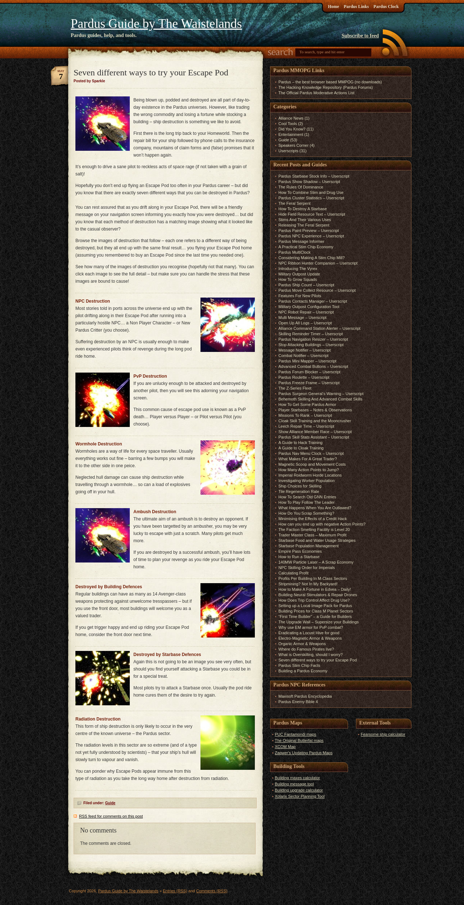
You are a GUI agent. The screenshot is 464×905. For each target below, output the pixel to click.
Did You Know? (292, 129)
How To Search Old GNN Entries (307, 497)
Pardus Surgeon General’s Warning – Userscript (321, 393)
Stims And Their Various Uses (304, 219)
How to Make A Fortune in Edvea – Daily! (314, 589)
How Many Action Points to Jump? (308, 470)
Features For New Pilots (299, 296)
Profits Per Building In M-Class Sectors (312, 578)
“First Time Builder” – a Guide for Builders (315, 616)
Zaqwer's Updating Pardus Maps (303, 753)
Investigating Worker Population (306, 480)
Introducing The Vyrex (297, 268)
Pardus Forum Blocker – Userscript (309, 372)
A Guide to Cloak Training (301, 448)
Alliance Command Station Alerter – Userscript (319, 328)
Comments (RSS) (211, 891)
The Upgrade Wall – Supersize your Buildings (318, 622)
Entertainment (290, 134)
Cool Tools (287, 123)
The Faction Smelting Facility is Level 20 (314, 529)
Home (333, 6)
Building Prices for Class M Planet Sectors (315, 611)
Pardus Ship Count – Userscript (306, 285)
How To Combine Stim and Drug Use (311, 192)
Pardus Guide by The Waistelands (156, 24)
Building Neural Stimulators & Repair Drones (317, 595)
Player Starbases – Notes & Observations (315, 410)
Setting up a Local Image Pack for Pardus (315, 605)
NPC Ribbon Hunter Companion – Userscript (317, 263)
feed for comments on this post (111, 816)
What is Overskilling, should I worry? (310, 654)
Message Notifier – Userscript (304, 350)
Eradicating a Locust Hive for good (308, 633)
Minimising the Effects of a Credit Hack (312, 518)
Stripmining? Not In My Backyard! (307, 584)
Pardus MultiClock (294, 252)
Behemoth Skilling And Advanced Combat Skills (320, 399)
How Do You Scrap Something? (306, 513)
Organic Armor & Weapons (302, 644)
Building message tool (294, 784)
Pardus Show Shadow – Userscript (309, 181)
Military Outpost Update (299, 274)
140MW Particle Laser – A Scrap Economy (315, 562)
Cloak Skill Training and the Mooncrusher (314, 421)
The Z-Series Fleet (294, 388)
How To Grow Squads (297, 279)
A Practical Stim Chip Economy (306, 247)
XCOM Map (285, 746)
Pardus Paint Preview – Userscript (308, 230)
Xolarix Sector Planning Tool (299, 796)
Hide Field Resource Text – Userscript (311, 214)
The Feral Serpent (294, 203)
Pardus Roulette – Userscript (304, 377)
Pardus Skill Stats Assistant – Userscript (313, 437)
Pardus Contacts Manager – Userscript (312, 301)
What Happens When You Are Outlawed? (314, 508)
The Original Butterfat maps (299, 740)
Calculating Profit (293, 573)
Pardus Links (356, 6)
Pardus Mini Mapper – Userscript (307, 361)
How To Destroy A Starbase (302, 209)
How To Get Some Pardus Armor (307, 404)
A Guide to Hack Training (300, 442)
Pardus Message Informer (301, 241)
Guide (110, 803)
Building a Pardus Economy (302, 671)
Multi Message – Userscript (302, 317)
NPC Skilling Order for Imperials (306, 567)
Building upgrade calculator (299, 790)
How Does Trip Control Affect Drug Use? (314, 600)
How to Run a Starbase (299, 557)
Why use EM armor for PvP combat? (310, 627)
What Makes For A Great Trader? (307, 459)
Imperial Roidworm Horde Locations (310, 475)
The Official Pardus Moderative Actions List (316, 93)
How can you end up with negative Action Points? (321, 524)
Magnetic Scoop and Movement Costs (312, 464)
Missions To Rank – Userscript (305, 415)
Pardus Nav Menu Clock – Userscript (311, 453)
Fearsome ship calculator (383, 734)
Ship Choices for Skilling (300, 486)
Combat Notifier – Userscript (303, 355)
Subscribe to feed (360, 35)
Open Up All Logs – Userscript (305, 323)
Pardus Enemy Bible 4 (298, 701)
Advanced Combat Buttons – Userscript (313, 366)
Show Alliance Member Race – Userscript (315, 431)
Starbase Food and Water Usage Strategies (317, 540)
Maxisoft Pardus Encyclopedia (305, 696)
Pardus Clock (386, 6)
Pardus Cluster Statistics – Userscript (311, 198)
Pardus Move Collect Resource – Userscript (317, 290)
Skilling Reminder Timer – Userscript (310, 334)
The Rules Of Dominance (300, 187)
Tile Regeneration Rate (298, 491)
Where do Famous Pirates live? (306, 649)
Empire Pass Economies (300, 551)
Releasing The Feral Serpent (303, 225)
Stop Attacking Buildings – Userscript (311, 345)
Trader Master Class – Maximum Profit (312, 535)
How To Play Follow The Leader (306, 502)
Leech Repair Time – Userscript (306, 426)
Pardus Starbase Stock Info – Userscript (313, 176)
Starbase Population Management (308, 546)
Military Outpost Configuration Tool (308, 306)
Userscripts (288, 151)
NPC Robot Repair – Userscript (306, 312)
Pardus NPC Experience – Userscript (311, 236)
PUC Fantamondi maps (295, 734)
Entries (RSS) (175, 891)
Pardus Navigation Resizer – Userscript (313, 339)
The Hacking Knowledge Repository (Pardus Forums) (325, 87)
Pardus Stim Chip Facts (299, 665)
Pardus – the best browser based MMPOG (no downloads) (330, 82)
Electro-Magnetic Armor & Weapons (310, 638)
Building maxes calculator (297, 778)
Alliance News (290, 118)
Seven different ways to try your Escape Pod (317, 660)
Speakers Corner (293, 145)
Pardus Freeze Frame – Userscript (309, 383)
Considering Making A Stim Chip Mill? (311, 258)
